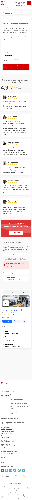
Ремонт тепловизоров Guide (18, 403)
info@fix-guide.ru (6, 437)
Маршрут (7, 321)
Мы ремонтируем (7, 12)
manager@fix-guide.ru (7, 441)
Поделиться (2, 470)
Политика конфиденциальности (16, 483)
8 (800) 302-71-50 (6, 433)
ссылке (7, 395)
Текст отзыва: (7, 44)
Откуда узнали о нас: (9, 52)
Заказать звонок (16, 232)
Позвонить (23, 12)
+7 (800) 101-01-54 (19, 2)
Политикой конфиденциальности (19, 259)
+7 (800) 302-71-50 (19, 5)
